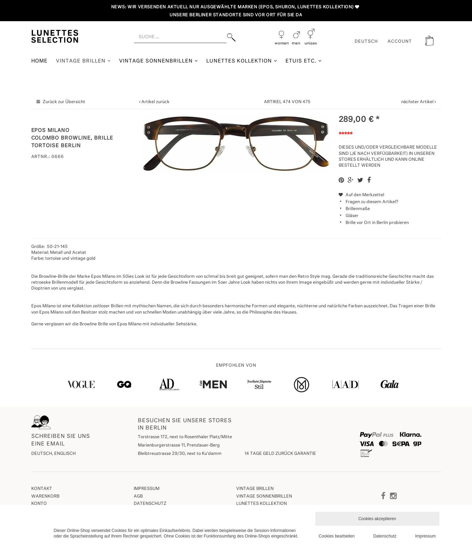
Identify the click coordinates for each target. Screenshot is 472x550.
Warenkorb (45, 496)
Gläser (352, 216)
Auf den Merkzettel (361, 195)
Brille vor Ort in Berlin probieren (377, 223)
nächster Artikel (417, 102)
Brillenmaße (358, 209)
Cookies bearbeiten (337, 536)
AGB (138, 496)
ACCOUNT (400, 42)
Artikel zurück (155, 102)
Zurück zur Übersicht (64, 102)
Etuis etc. (303, 61)
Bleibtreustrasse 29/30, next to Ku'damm (180, 454)
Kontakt (41, 489)
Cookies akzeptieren (377, 518)
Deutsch (366, 42)
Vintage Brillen (83, 61)
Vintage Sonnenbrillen (158, 61)
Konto (39, 504)
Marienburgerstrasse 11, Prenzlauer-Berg (179, 445)
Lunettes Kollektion (242, 61)
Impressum (146, 489)
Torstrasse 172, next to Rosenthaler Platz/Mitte (185, 437)
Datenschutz (150, 504)
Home (39, 61)
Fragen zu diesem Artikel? (368, 202)
